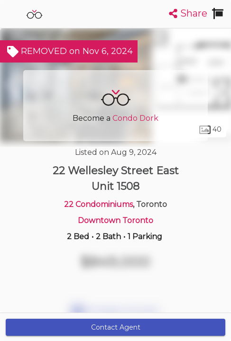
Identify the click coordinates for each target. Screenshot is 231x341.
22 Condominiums (98, 204)
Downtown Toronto (115, 220)
